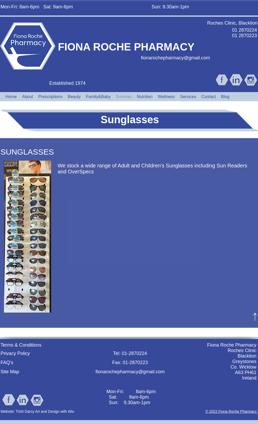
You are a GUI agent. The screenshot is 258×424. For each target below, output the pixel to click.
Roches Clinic (242, 350)
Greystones (244, 361)
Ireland (249, 378)
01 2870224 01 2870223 (244, 32)
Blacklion (247, 356)
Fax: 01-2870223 (130, 362)
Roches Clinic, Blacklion (232, 23)
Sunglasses (130, 119)
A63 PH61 (245, 372)
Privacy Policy (15, 353)
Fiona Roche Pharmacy (231, 345)
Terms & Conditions (21, 345)
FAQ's (7, 362)
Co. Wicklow (243, 367)
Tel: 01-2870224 (130, 353)
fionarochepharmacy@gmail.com (175, 57)
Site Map (10, 371)
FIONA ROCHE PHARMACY (126, 47)
